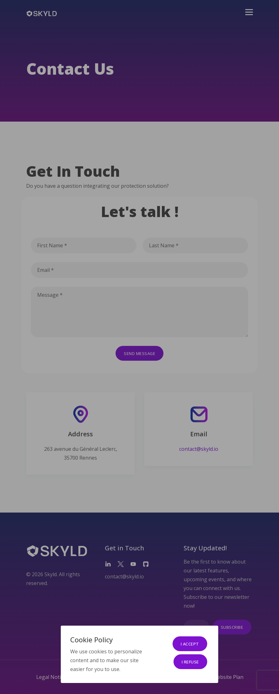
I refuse (190, 662)
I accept (190, 644)
